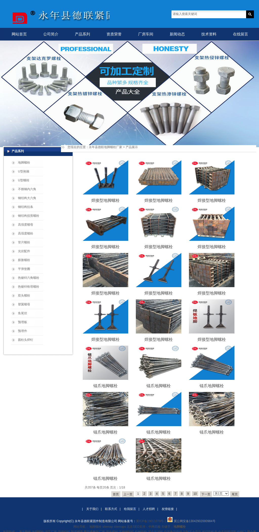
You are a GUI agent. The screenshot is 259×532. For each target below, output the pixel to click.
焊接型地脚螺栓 (105, 200)
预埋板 (22, 322)
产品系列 (82, 34)
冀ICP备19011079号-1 (151, 521)
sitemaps (120, 526)
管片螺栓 (24, 242)
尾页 (235, 494)
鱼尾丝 (22, 313)
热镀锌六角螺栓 (28, 278)
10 (195, 494)
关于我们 (92, 509)
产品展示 (132, 147)
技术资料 (209, 34)
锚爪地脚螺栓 (105, 386)
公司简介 (50, 34)
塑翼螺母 (24, 304)
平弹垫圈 (24, 269)
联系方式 (111, 509)
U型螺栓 (23, 180)
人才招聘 (149, 509)
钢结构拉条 (25, 207)
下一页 (205, 494)
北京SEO (133, 526)
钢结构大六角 (27, 198)
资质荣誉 (114, 34)
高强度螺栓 (25, 233)
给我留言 (130, 509)
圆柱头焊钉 (25, 340)
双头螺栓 (24, 295)
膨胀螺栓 (24, 260)
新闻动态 (177, 34)
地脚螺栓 (24, 162)
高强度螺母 (25, 224)
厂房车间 (145, 34)
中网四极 (154, 526)
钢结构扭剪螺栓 (28, 216)
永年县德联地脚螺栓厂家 (105, 147)
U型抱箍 (23, 171)
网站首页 (19, 34)
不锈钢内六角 (27, 189)
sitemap (107, 526)
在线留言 (240, 34)
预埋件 (22, 331)
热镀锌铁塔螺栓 (28, 286)
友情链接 (168, 509)
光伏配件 (24, 251)
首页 (116, 494)
